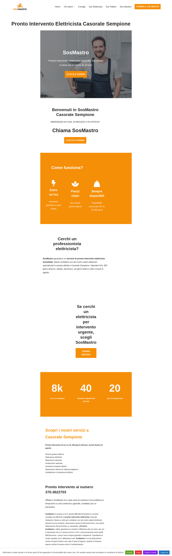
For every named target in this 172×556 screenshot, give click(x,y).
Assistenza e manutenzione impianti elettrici (82, 508)
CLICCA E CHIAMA (86, 75)
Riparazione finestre (20, 522)
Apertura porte (17, 508)
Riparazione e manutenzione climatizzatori (132, 527)
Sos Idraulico (126, 7)
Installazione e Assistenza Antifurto (78, 513)
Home (57, 7)
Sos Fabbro (111, 7)
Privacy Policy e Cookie (70, 547)
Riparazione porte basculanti (24, 527)
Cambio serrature (19, 517)
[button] (73, 6)
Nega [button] (138, 552)
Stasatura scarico (121, 536)
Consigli (81, 7)
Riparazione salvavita (72, 527)
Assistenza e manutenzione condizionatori (132, 508)
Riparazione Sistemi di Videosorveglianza (81, 532)
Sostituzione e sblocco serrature (26, 541)
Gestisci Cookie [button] (150, 552)
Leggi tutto (164, 552)
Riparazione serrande (21, 532)
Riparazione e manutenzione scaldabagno (132, 522)
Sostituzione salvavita (72, 536)
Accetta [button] (129, 552)
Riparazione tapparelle (21, 536)
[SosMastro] (19, 6)
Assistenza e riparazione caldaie (128, 513)
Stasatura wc (119, 541)
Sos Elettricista (95, 7)
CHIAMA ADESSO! (86, 325)
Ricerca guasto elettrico (73, 517)
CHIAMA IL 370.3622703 (147, 6)
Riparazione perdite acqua (125, 532)
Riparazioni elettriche (71, 522)
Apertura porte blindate (21, 513)
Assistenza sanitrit (121, 517)
